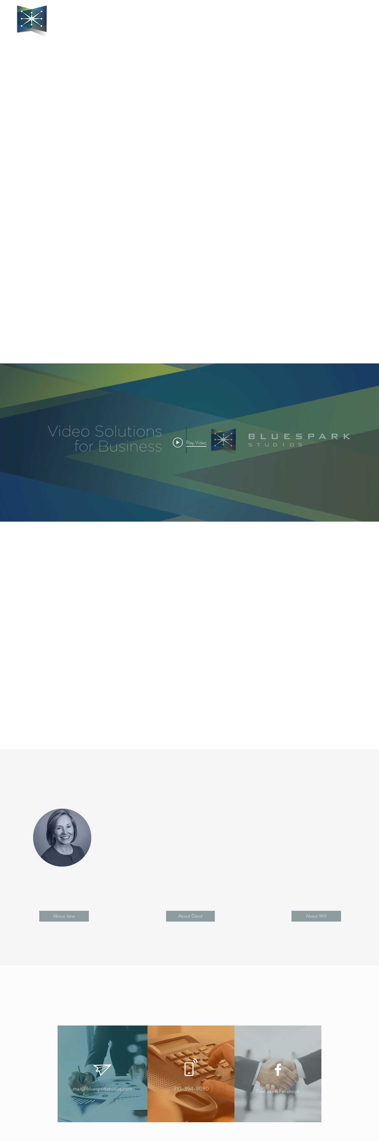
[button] (64, 916)
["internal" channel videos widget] (189, 442)
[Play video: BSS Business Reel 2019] (189, 442)
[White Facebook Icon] (278, 1069)
